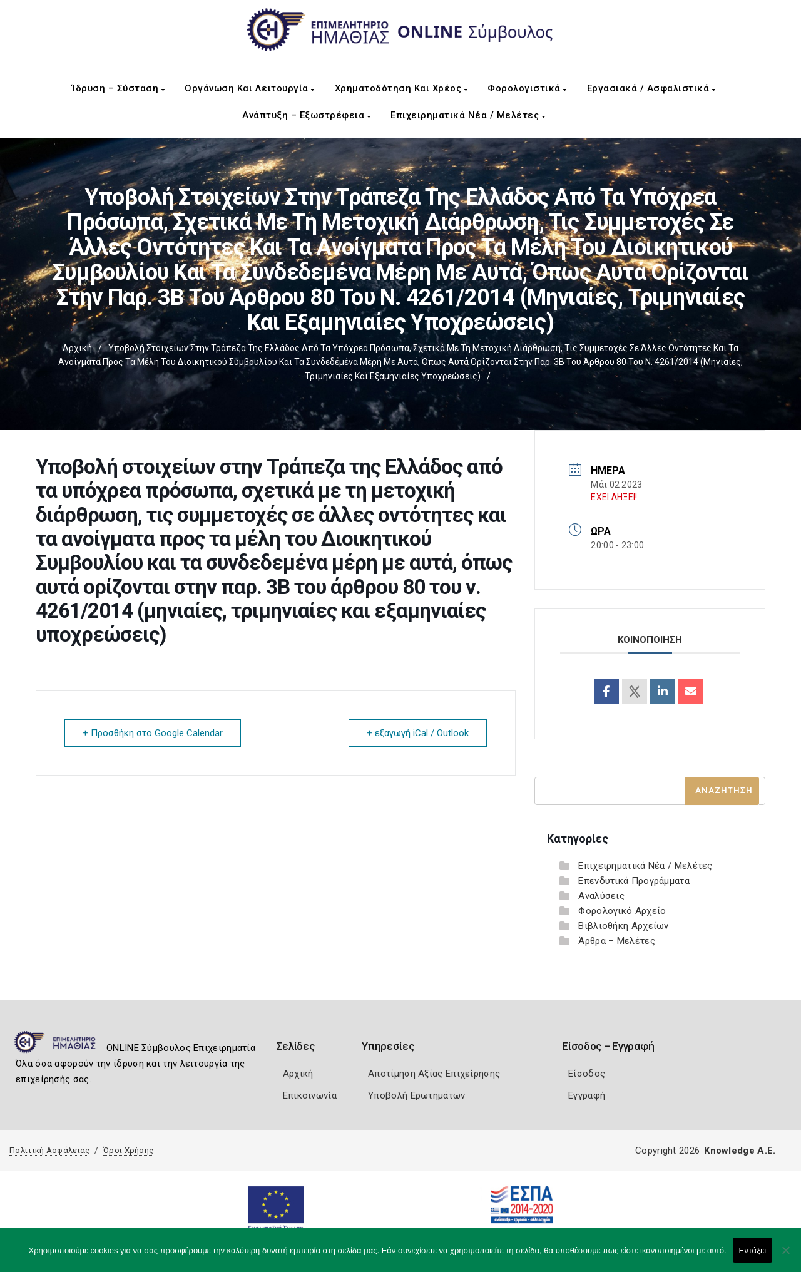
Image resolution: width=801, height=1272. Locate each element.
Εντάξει (753, 1250)
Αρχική (77, 348)
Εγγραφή (586, 1095)
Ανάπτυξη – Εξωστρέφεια (306, 115)
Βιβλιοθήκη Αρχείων (623, 925)
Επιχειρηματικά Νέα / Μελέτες (467, 115)
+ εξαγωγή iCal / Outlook (418, 733)
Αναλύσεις (601, 895)
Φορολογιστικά (527, 88)
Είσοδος (586, 1073)
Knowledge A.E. (739, 1150)
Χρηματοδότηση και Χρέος (401, 88)
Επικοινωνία (310, 1095)
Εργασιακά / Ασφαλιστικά (651, 88)
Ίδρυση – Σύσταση (118, 88)
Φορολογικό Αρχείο (622, 910)
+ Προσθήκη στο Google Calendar (153, 733)
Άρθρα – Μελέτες (616, 940)
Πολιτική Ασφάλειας (49, 1150)
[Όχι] (785, 1256)
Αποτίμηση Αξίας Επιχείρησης (434, 1073)
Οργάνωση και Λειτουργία (250, 88)
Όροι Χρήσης (128, 1150)
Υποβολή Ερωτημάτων (416, 1095)
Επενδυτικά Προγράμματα (634, 880)
